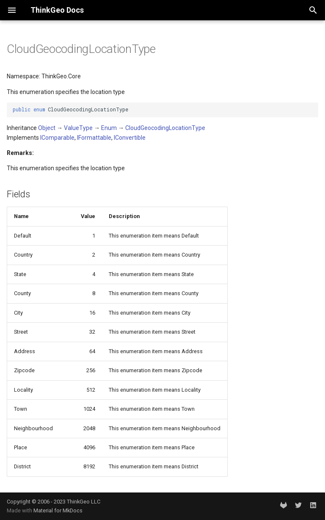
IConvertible (130, 137)
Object (46, 127)
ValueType (78, 127)
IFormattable (94, 137)
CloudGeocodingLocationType (165, 127)
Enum (109, 127)
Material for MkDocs (58, 510)
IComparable (57, 137)
